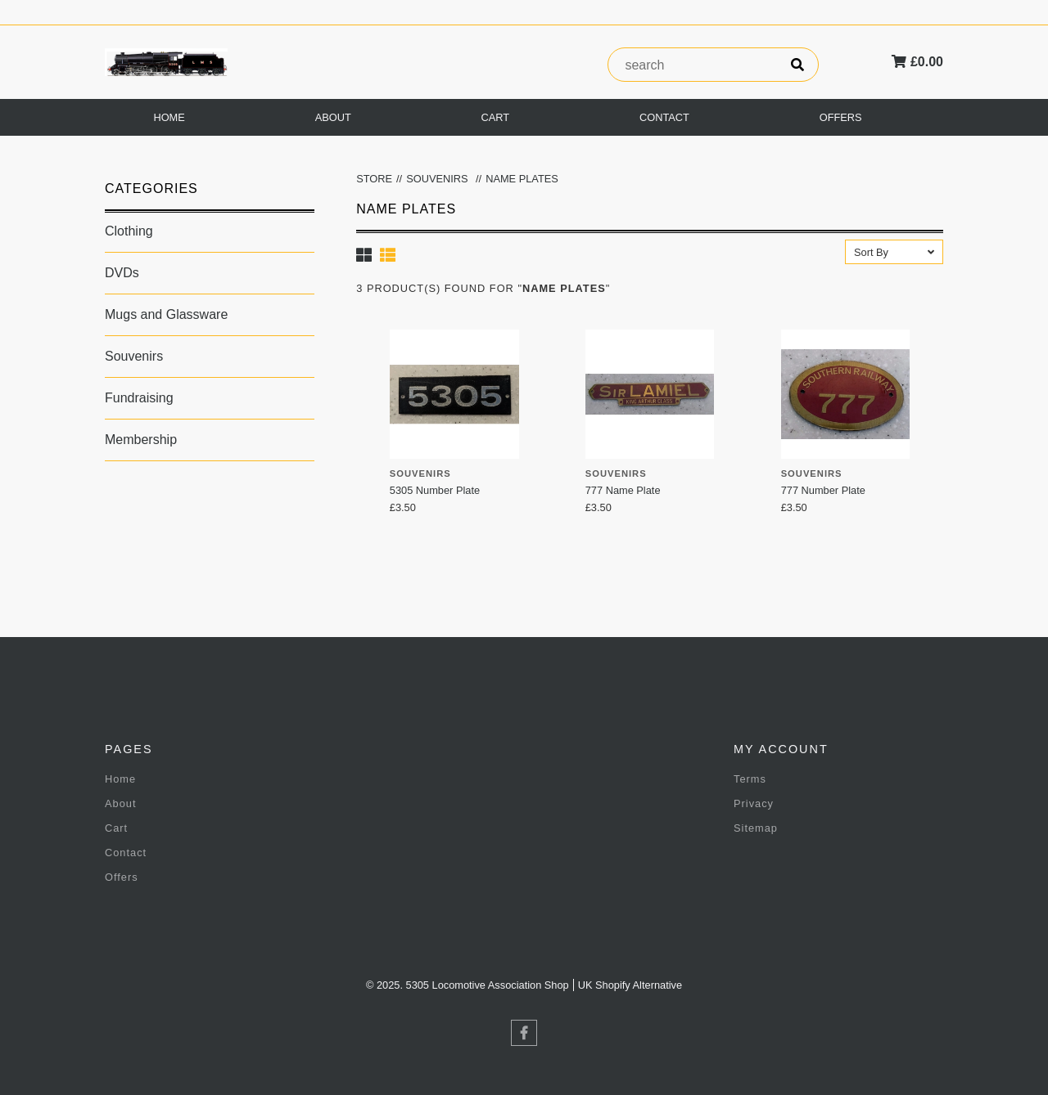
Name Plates (522, 179)
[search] (797, 64)
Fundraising (139, 398)
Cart (495, 117)
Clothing (129, 231)
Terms (750, 779)
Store (374, 179)
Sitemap (756, 828)
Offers (841, 117)
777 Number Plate (823, 490)
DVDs (122, 273)
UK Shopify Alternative (630, 985)
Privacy (754, 803)
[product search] (692, 65)
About (333, 117)
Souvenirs (134, 356)
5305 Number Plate (435, 490)
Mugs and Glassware (166, 314)
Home (168, 117)
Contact (664, 117)
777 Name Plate (623, 490)
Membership (141, 440)
